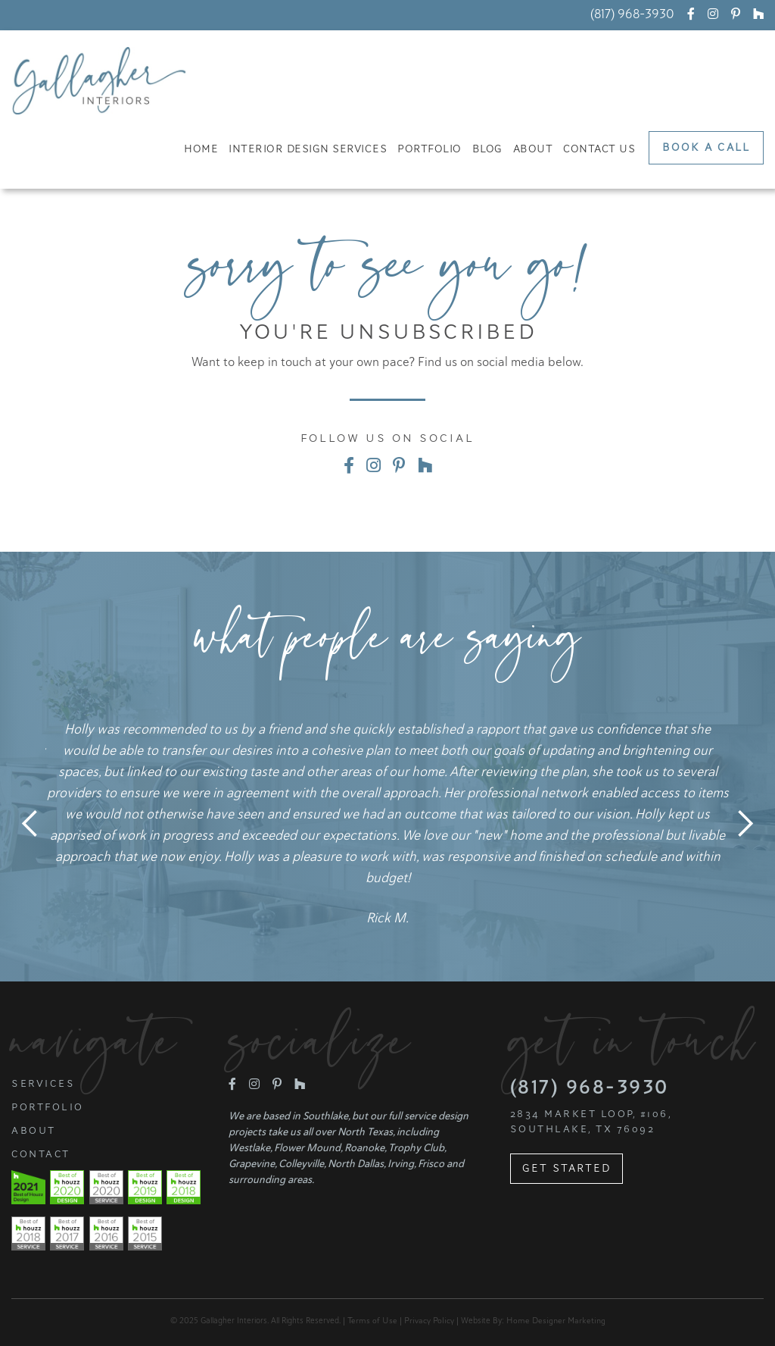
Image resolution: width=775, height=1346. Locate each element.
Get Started (566, 1168)
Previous (30, 824)
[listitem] (387, 823)
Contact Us (599, 149)
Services (43, 1083)
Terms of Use (372, 1320)
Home (201, 149)
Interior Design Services (308, 149)
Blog (487, 149)
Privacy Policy (429, 1320)
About (533, 149)
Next (745, 824)
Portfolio (429, 149)
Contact (40, 1154)
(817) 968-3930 (632, 14)
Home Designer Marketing (555, 1320)
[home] (99, 80)
